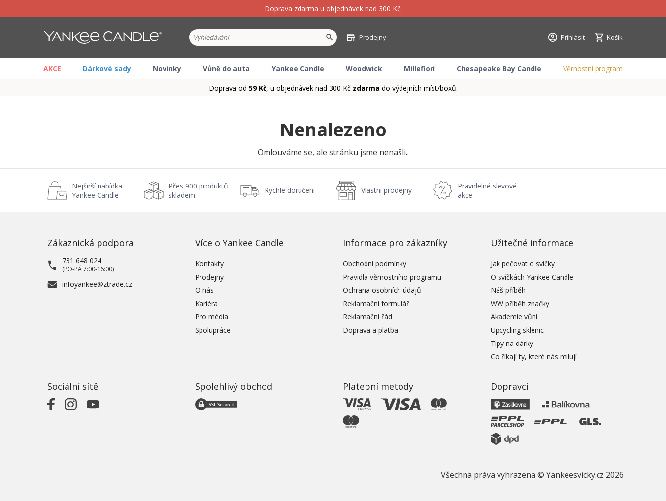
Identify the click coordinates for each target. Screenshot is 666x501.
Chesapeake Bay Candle (499, 68)
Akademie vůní (514, 316)
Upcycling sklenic (517, 330)
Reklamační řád (367, 316)
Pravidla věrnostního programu (392, 277)
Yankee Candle (298, 68)
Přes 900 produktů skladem (198, 190)
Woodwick (364, 68)
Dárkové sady (107, 68)
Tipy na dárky (512, 343)
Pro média (211, 316)
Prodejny (209, 277)
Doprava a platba (370, 330)
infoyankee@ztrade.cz (97, 284)
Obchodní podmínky (374, 263)
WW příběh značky (520, 303)
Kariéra (206, 303)
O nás (204, 290)
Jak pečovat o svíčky (523, 263)
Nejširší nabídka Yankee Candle (97, 190)
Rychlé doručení (290, 190)
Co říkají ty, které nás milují (534, 356)
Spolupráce (213, 330)
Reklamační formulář (376, 303)
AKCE (52, 68)
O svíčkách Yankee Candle (532, 277)
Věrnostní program (593, 68)
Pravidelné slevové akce (487, 190)
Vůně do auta (226, 68)
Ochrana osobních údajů (382, 290)
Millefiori (419, 68)
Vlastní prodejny (386, 190)
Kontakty (209, 263)
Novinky (167, 68)
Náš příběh (508, 290)
